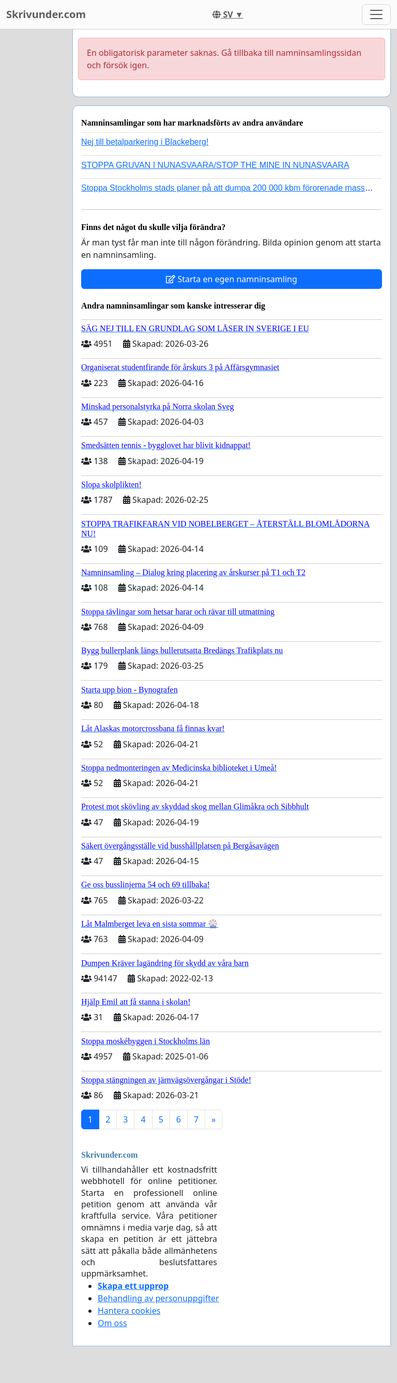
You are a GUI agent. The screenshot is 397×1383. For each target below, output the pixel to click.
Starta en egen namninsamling (231, 279)
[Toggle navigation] (376, 14)
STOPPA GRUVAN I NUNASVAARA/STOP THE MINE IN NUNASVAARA (215, 165)
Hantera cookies (129, 1310)
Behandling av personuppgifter (158, 1298)
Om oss (112, 1323)
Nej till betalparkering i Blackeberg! (144, 141)
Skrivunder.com (46, 14)
